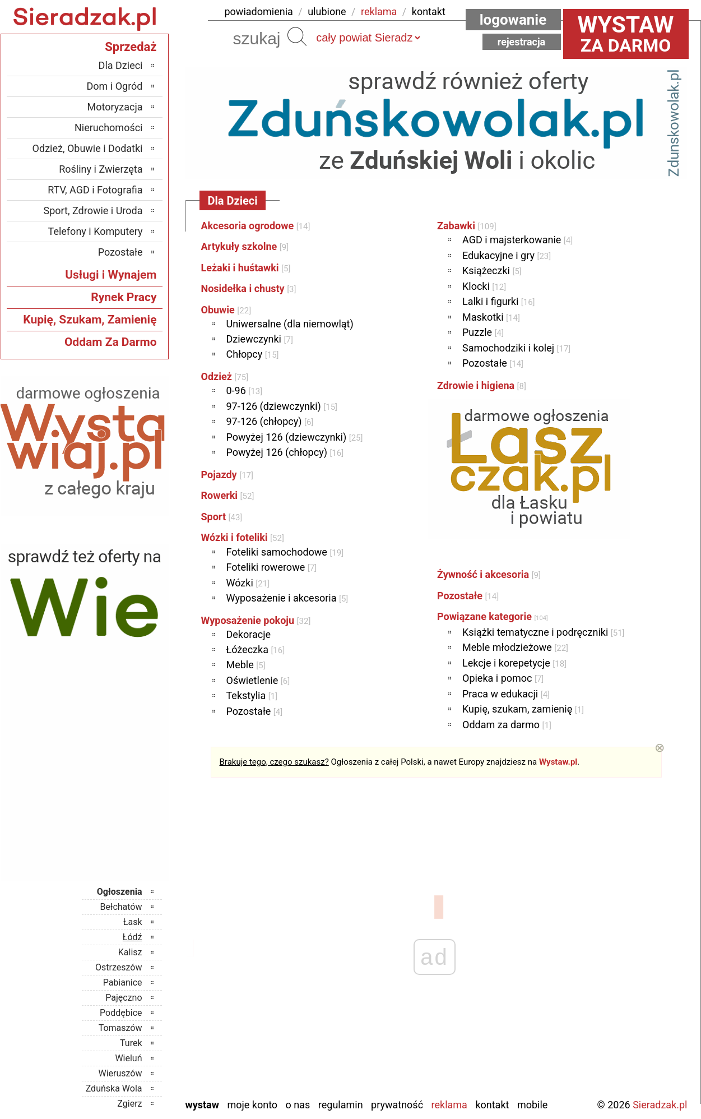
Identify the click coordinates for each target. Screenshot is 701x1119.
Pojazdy (227, 474)
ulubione (327, 11)
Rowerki (227, 495)
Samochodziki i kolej (516, 348)
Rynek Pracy (123, 297)
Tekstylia (252, 695)
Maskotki (491, 317)
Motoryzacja (115, 107)
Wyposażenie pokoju (256, 620)
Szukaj (297, 36)
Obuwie (226, 310)
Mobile (532, 1105)
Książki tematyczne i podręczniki (543, 632)
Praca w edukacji (506, 694)
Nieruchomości (109, 127)
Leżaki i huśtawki (246, 268)
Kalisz (130, 952)
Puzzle (483, 332)
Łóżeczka (255, 649)
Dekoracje (248, 634)
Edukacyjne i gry (506, 255)
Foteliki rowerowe (271, 567)
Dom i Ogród (114, 86)
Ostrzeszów (118, 967)
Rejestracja (522, 42)
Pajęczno (123, 997)
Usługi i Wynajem (110, 274)
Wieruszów (120, 1073)
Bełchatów (121, 906)
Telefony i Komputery (95, 231)
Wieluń (128, 1058)
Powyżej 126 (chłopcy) (285, 452)
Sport (222, 516)
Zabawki (466, 226)
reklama (379, 11)
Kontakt (492, 1105)
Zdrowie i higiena (481, 385)
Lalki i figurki (498, 301)
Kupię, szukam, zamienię (523, 709)
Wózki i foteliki (242, 537)
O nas (298, 1105)
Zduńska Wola (114, 1088)
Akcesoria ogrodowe (255, 226)
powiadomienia (259, 11)
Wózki (248, 583)
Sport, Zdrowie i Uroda (93, 210)
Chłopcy (252, 354)
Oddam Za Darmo (110, 342)
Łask (132, 922)
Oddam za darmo (506, 724)
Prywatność (397, 1105)
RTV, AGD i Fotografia (95, 190)
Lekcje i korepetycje (514, 663)
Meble (246, 665)
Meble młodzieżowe (515, 647)
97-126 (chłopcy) (270, 421)
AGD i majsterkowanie (517, 240)
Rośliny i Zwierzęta (100, 169)
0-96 (244, 390)
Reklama (449, 1105)
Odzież (225, 376)
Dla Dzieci (121, 65)
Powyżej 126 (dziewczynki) (294, 437)
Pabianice (122, 982)
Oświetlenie (258, 680)
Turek (131, 1043)
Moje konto (252, 1105)
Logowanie (513, 19)
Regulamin (340, 1105)
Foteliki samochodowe (285, 552)
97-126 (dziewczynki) (282, 406)
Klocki (484, 286)
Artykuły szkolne (245, 246)
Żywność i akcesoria (489, 574)
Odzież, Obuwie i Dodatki (88, 148)
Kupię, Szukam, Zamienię (89, 319)
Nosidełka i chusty (248, 288)
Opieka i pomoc (503, 678)
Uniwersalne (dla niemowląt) (290, 324)
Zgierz (129, 1103)
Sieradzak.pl (660, 1105)
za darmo (626, 33)
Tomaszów (120, 1028)
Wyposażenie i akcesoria (287, 598)
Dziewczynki (259, 339)
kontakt (428, 11)
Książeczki (492, 270)
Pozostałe (254, 711)
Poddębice (121, 1012)
